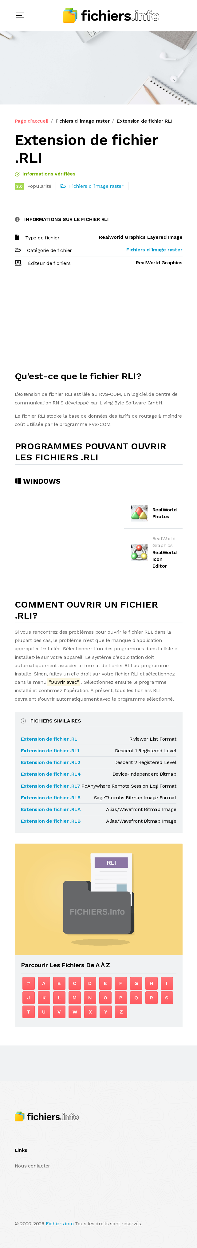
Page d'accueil (32, 121)
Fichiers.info (60, 1223)
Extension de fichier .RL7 (50, 786)
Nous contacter (32, 1166)
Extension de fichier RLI (144, 121)
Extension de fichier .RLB (51, 821)
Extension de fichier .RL (49, 739)
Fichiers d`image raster (82, 121)
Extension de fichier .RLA (51, 809)
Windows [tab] (38, 481)
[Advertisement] (99, 321)
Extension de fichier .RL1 (50, 751)
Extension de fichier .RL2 (50, 762)
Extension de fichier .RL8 (51, 798)
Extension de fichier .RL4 (51, 774)
